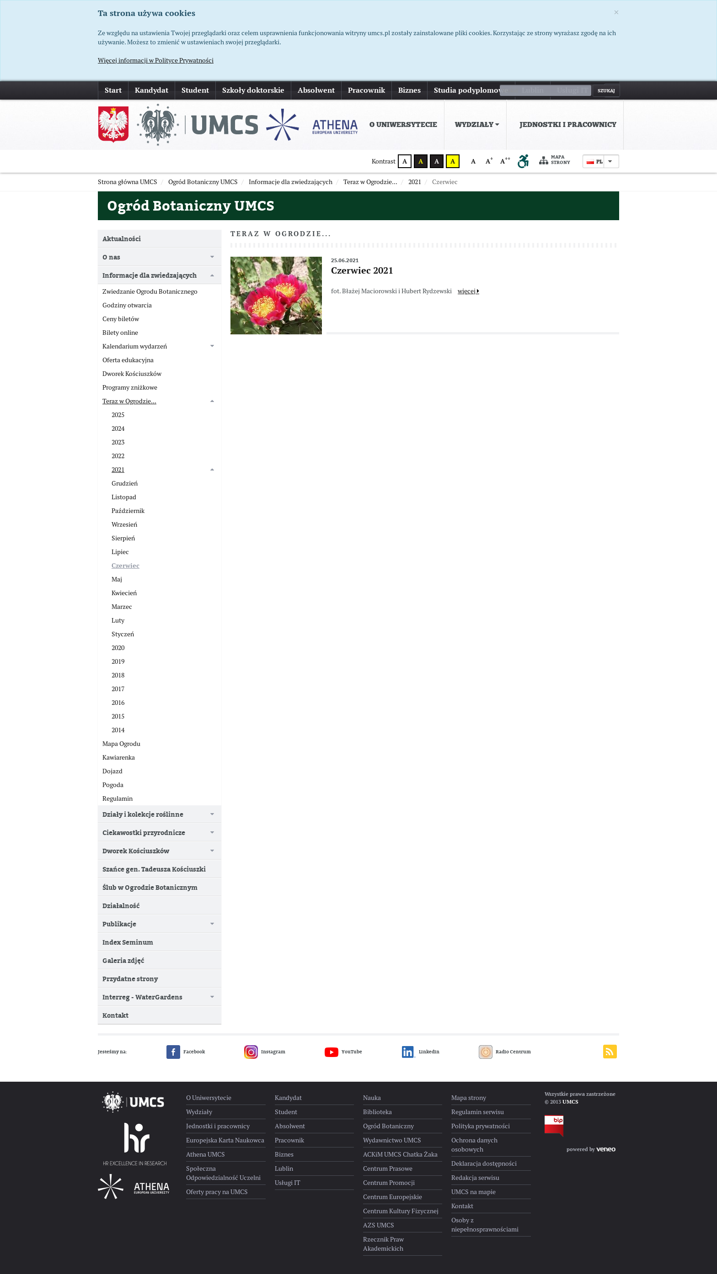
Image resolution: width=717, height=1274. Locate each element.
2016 (118, 702)
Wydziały (477, 124)
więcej (468, 291)
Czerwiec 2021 (362, 270)
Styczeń (123, 634)
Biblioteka (377, 1112)
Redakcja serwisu (475, 1178)
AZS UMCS (378, 1225)
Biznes (409, 90)
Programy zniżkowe (129, 387)
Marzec (122, 607)
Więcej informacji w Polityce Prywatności (156, 60)
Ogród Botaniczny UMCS (190, 205)
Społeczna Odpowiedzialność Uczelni (223, 1173)
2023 (118, 442)
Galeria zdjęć (123, 960)
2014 (118, 730)
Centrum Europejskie (392, 1197)
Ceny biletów (120, 319)
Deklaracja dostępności (484, 1163)
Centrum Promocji (389, 1183)
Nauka (372, 1098)
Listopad (124, 497)
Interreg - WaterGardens (142, 997)
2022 (118, 456)
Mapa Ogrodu (121, 744)
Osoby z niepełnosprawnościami (485, 1224)
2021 (118, 469)
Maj (117, 579)
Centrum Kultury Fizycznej (401, 1211)
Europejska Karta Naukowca (225, 1140)
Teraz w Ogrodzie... (129, 401)
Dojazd (112, 771)
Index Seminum (127, 942)
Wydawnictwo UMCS (392, 1140)
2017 (118, 689)
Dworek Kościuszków (131, 374)
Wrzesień (124, 524)
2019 (118, 661)
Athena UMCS (205, 1154)
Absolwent (316, 90)
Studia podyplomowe (471, 90)
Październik (128, 511)
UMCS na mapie (473, 1192)
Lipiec (120, 552)
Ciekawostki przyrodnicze (143, 832)
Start (113, 90)
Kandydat (151, 90)
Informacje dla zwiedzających (149, 275)
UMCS (570, 1101)
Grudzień (125, 483)
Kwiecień (124, 593)
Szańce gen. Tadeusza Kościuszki (154, 869)
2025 (118, 415)
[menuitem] (401, 125)
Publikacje (119, 924)
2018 (118, 675)
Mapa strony (554, 160)
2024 (118, 428)
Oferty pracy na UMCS (217, 1192)
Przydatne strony (130, 978)
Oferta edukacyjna (128, 360)
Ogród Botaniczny (388, 1126)
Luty (118, 620)
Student (195, 90)
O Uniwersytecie (403, 124)
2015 (118, 716)
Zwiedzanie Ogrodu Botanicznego (150, 291)
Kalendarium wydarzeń (134, 346)
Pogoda (112, 785)
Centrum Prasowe (387, 1168)
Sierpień (123, 538)
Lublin (533, 90)
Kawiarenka (118, 757)
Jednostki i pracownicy (567, 124)
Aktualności (121, 238)
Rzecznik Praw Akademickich (383, 1244)
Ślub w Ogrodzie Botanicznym (150, 887)
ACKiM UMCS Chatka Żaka (400, 1154)
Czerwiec (125, 565)
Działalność (120, 905)
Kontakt (115, 1015)
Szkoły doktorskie (253, 90)
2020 (118, 648)
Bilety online (120, 332)
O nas (111, 257)
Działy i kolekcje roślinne (142, 814)
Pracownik (366, 90)
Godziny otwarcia (127, 305)
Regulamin (117, 798)
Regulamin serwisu (477, 1112)
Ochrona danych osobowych (474, 1144)
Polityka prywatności (480, 1126)
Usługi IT (573, 90)
